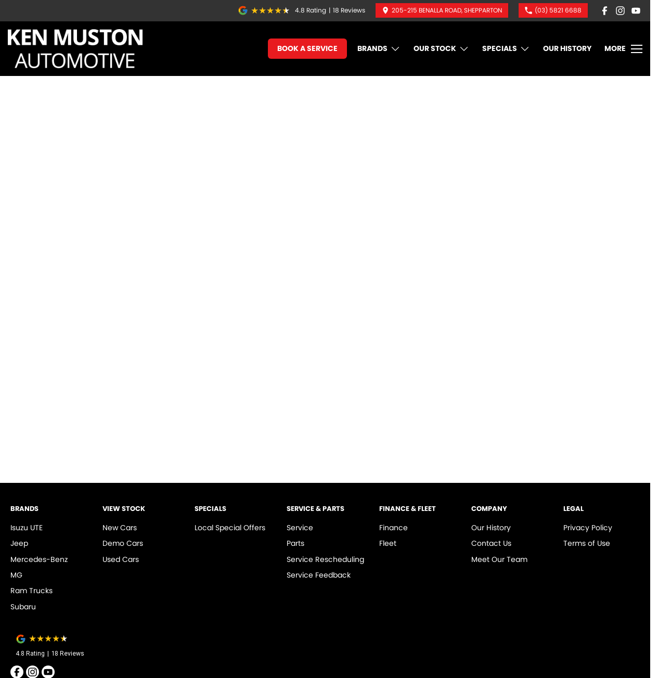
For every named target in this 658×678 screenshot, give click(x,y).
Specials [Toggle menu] (506, 48)
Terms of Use (586, 543)
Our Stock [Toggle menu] (441, 48)
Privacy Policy (587, 527)
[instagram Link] (620, 10)
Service (300, 527)
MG (16, 575)
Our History (567, 48)
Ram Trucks (31, 590)
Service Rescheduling (325, 559)
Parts (295, 543)
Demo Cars (122, 543)
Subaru (23, 607)
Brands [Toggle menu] (379, 48)
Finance (393, 527)
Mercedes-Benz (39, 559)
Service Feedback (319, 575)
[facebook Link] (604, 10)
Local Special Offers (230, 527)
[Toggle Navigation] (623, 49)
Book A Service (307, 48)
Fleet (387, 543)
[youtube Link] (635, 10)
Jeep (19, 543)
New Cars (119, 527)
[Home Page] (75, 48)
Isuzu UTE (26, 527)
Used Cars (120, 559)
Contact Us (491, 543)
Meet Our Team (499, 559)
